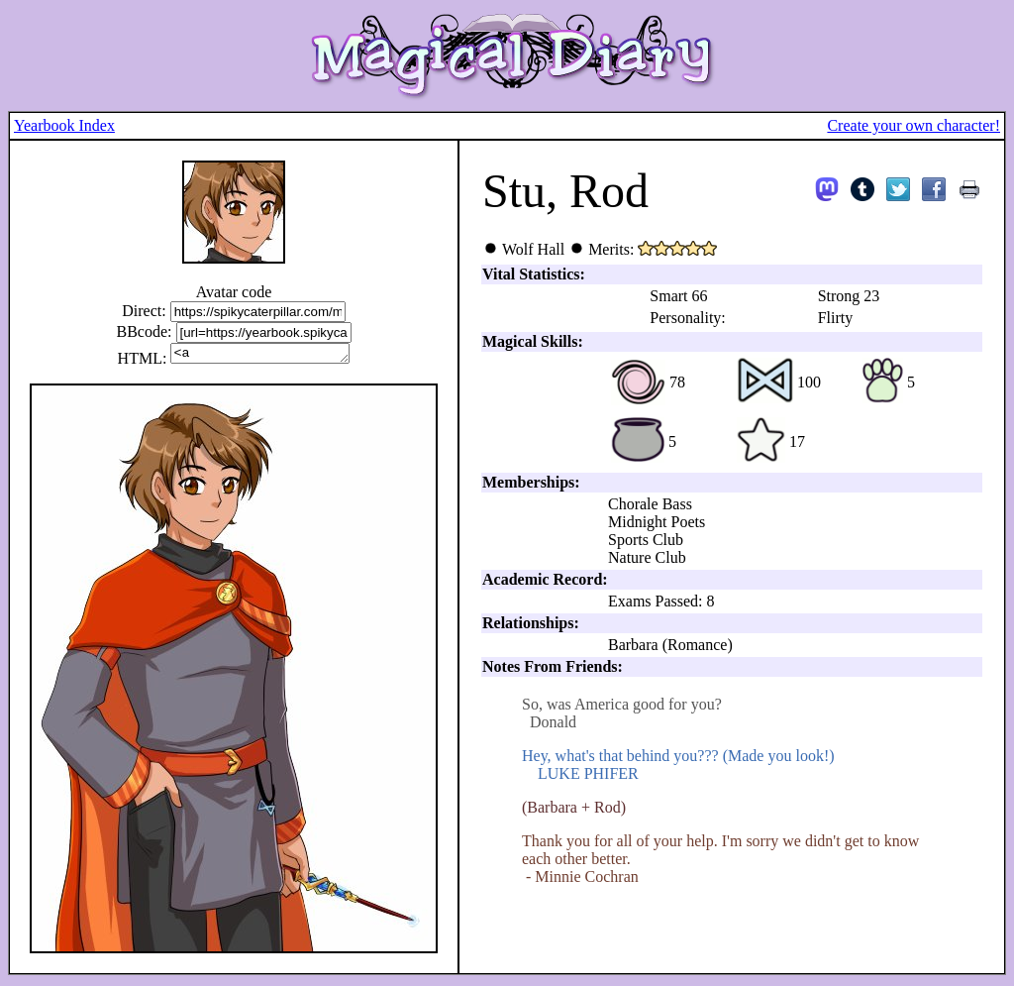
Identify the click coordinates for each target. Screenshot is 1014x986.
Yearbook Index (64, 125)
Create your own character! (913, 125)
